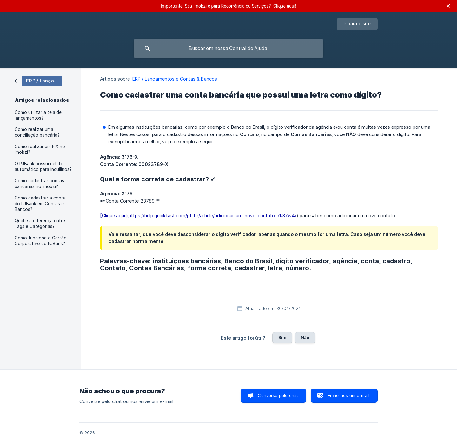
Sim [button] (282, 337)
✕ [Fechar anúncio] (448, 6)
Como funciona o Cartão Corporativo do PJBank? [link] (41, 240)
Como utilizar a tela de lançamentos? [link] (38, 115)
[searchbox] (228, 48)
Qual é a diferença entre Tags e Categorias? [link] (40, 223)
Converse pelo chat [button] (278, 395)
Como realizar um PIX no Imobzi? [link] (40, 149)
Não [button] (305, 337)
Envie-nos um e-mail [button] (348, 395)
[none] (357, 24)
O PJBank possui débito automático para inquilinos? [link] (43, 166)
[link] (38, 80)
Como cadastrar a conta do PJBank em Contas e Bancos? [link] (40, 203)
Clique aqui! (284, 6)
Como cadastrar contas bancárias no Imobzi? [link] (39, 183)
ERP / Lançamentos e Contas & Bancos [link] (174, 78)
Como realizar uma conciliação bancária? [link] (37, 132)
